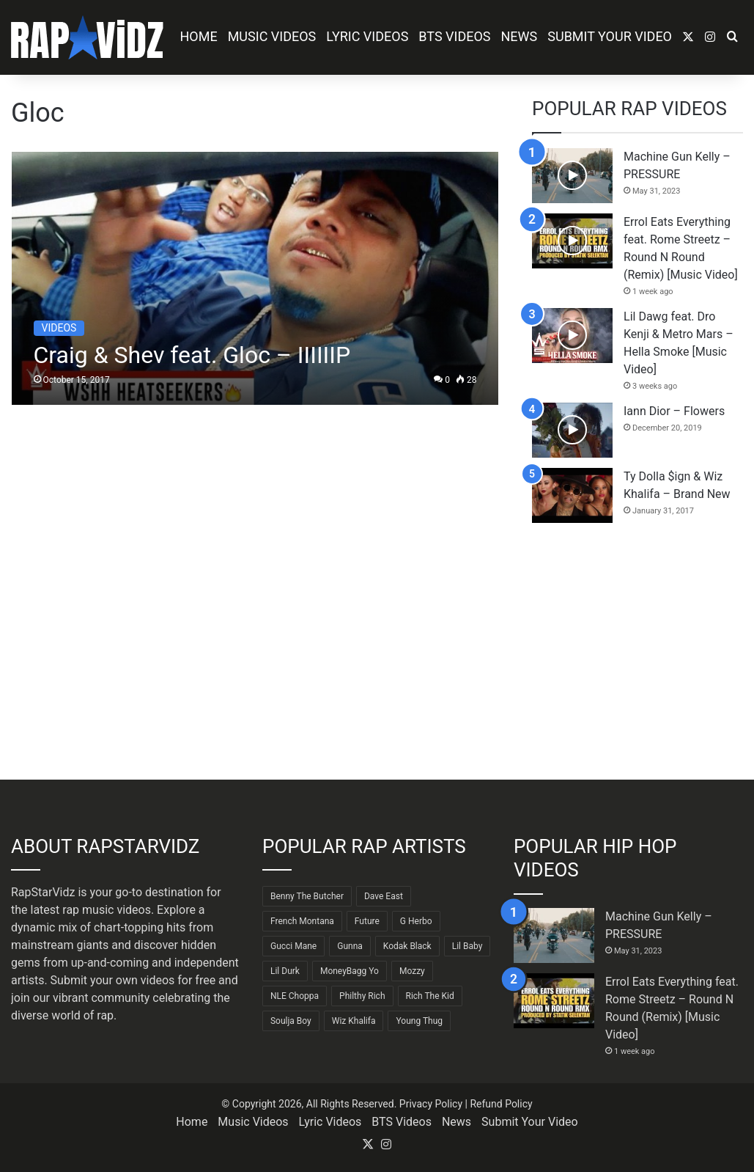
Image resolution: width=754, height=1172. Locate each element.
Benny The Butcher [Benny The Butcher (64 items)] (307, 896)
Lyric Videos (367, 36)
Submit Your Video (609, 36)
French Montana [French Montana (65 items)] (302, 921)
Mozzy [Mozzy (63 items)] (412, 971)
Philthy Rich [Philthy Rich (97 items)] (362, 996)
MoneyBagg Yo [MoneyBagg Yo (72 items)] (349, 971)
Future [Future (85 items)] (367, 921)
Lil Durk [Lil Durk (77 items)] (285, 971)
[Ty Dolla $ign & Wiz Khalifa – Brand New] (572, 495)
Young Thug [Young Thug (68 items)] (419, 1021)
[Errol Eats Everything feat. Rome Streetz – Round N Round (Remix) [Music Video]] (572, 240)
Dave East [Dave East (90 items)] (383, 896)
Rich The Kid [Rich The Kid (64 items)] (430, 996)
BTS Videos (454, 36)
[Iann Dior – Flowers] (572, 430)
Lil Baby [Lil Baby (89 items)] (467, 946)
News (519, 36)
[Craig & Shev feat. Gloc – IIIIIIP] (255, 278)
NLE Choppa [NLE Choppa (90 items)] (294, 996)
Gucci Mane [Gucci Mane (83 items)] (293, 946)
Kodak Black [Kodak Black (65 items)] (407, 946)
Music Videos (272, 36)
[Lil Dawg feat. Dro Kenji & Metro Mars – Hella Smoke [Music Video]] (572, 335)
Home (198, 36)
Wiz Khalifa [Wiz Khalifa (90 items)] (354, 1021)
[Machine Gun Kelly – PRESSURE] (572, 175)
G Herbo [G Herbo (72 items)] (416, 921)
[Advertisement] (637, 651)
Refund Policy (501, 1104)
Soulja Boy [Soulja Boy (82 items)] (290, 1021)
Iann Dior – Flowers (674, 411)
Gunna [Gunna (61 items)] (350, 946)
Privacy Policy (430, 1104)
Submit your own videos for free (133, 980)
